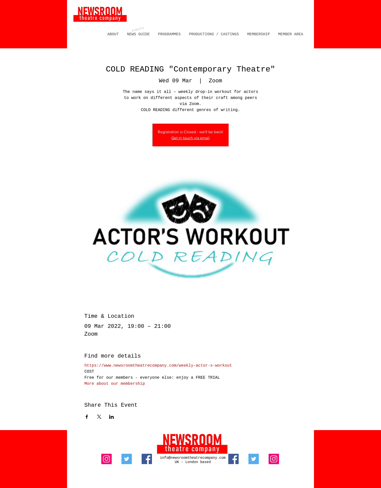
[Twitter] (126, 459)
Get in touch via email (190, 138)
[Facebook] (147, 459)
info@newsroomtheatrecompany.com (193, 458)
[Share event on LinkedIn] (111, 417)
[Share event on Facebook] (86, 417)
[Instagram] (106, 459)
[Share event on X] (99, 417)
